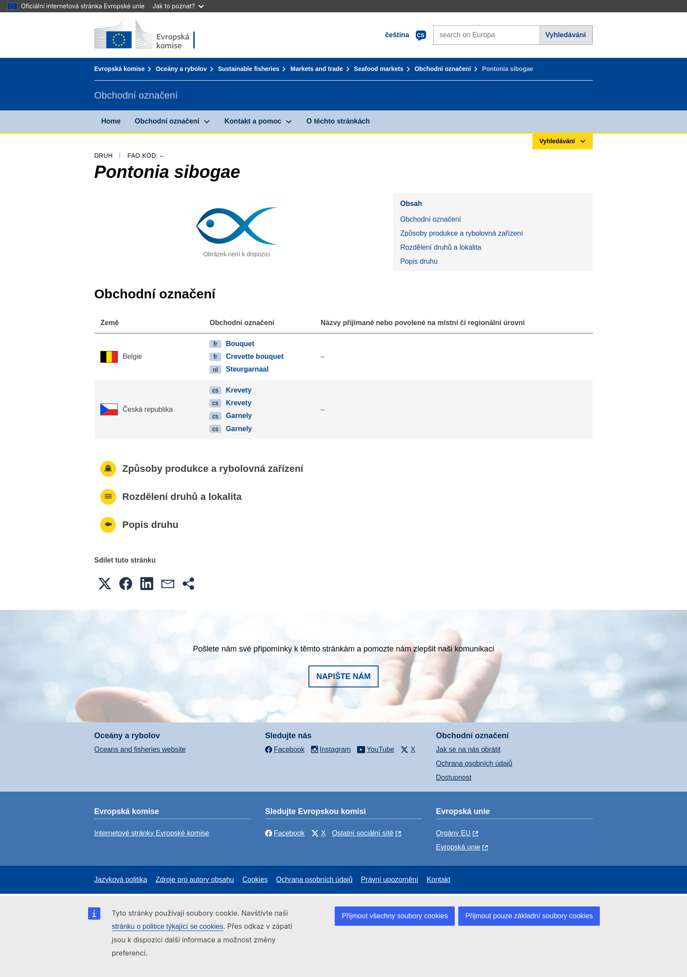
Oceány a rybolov (181, 68)
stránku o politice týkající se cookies (167, 926)
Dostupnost (453, 777)
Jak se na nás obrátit (468, 749)
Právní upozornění (389, 879)
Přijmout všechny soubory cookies (395, 916)
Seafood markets (379, 68)
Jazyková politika (120, 879)
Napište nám (343, 676)
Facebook (285, 833)
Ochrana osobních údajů (474, 763)
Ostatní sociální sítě (363, 833)
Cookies (255, 879)
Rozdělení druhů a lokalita (440, 247)
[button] (104, 583)
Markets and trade (316, 68)
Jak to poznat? (178, 6)
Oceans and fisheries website (140, 749)
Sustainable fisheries (248, 68)
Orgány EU (453, 833)
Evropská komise (119, 68)
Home (110, 121)
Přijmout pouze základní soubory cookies (529, 916)
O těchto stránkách (338, 121)
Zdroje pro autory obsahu (195, 879)
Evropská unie (458, 847)
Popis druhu (418, 261)
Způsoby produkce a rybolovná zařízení (461, 233)
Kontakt (438, 879)
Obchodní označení (442, 68)
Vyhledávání (565, 35)
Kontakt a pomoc (252, 121)
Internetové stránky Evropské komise (151, 833)
